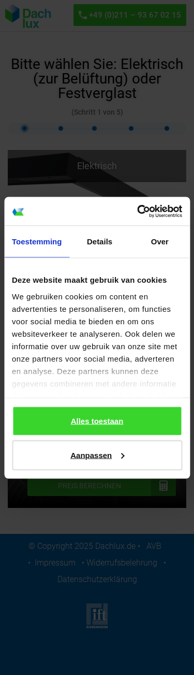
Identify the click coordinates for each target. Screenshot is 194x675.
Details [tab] (99, 241)
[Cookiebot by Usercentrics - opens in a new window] (138, 211)
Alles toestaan (97, 421)
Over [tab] (160, 241)
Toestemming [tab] (37, 241)
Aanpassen (97, 454)
